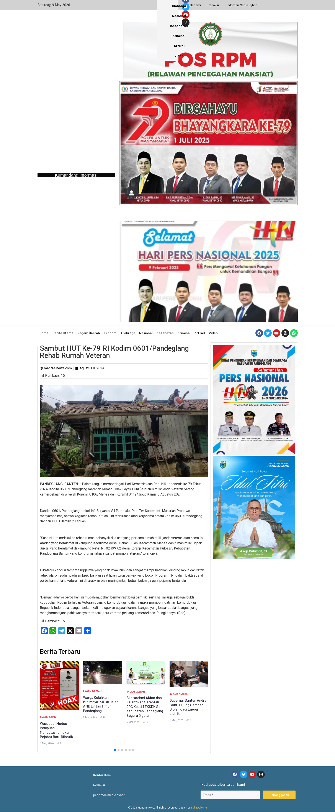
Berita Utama (63, 333)
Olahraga (128, 333)
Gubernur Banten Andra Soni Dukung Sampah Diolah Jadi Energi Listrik (188, 707)
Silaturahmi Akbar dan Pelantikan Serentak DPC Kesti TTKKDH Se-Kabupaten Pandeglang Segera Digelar (144, 706)
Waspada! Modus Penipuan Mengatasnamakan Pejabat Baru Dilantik (56, 730)
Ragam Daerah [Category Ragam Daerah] (49, 717)
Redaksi (213, 5)
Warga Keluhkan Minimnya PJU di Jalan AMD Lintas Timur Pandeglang (100, 704)
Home (44, 333)
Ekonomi (110, 333)
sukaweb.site (199, 807)
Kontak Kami (191, 5)
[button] (115, 750)
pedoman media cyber (241, 5)
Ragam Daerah (88, 333)
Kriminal (184, 333)
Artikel (199, 333)
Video (213, 333)
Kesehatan (165, 333)
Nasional (146, 333)
